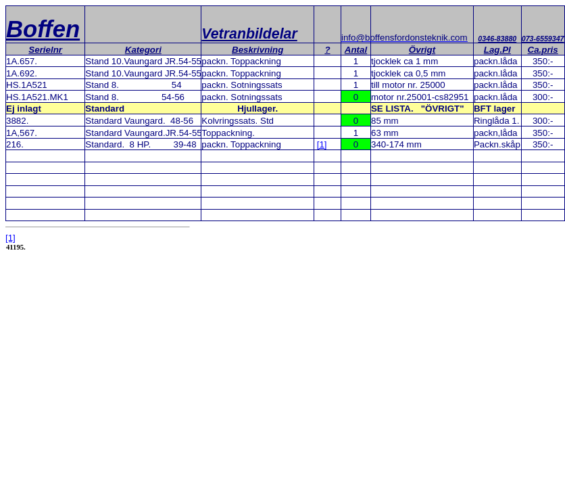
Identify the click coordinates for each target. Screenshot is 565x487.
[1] (322, 144)
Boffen (43, 29)
